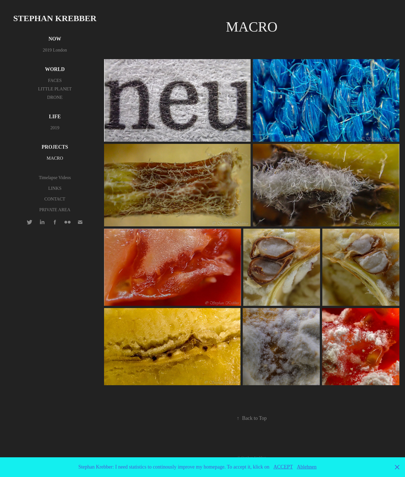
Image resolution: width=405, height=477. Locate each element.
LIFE (55, 116)
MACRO (55, 158)
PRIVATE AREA (54, 209)
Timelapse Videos (55, 177)
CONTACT (54, 199)
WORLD (55, 69)
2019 (54, 127)
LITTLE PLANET (55, 88)
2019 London (55, 50)
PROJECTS (55, 147)
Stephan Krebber (54, 18)
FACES (55, 80)
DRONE (54, 97)
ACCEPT (283, 467)
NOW (55, 39)
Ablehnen (306, 467)
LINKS (54, 188)
